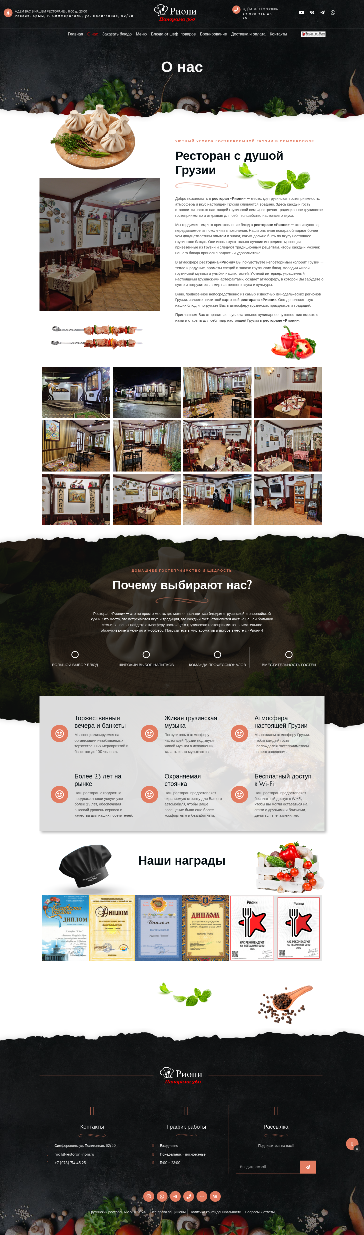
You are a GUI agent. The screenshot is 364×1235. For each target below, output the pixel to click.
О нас (92, 34)
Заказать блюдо (117, 34)
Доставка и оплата (248, 34)
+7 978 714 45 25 (258, 16)
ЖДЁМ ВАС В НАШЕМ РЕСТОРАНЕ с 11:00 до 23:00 (51, 11)
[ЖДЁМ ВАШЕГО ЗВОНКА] (236, 9)
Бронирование (213, 34)
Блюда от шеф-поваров (173, 34)
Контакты (278, 34)
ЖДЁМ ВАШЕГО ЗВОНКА (260, 9)
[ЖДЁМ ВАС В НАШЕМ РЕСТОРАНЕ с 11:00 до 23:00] (8, 12)
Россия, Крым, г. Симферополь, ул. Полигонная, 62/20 (74, 16)
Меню (141, 34)
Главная (75, 34)
